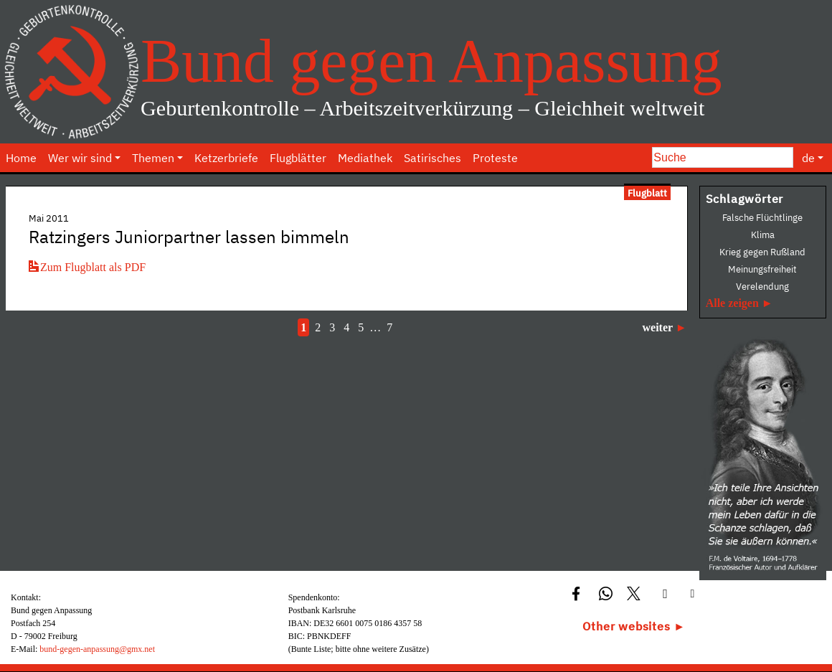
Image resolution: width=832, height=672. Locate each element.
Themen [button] (153, 158)
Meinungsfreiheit (762, 269)
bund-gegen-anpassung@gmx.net (97, 649)
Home (21, 158)
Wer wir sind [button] (80, 158)
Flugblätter (298, 158)
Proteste (495, 158)
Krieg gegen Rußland (762, 252)
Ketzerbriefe (226, 158)
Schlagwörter (745, 198)
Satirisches (432, 158)
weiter (657, 327)
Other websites (626, 626)
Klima (763, 235)
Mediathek (365, 158)
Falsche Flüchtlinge (762, 218)
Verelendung (762, 286)
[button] (577, 593)
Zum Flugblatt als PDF (87, 267)
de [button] (808, 158)
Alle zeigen (732, 303)
